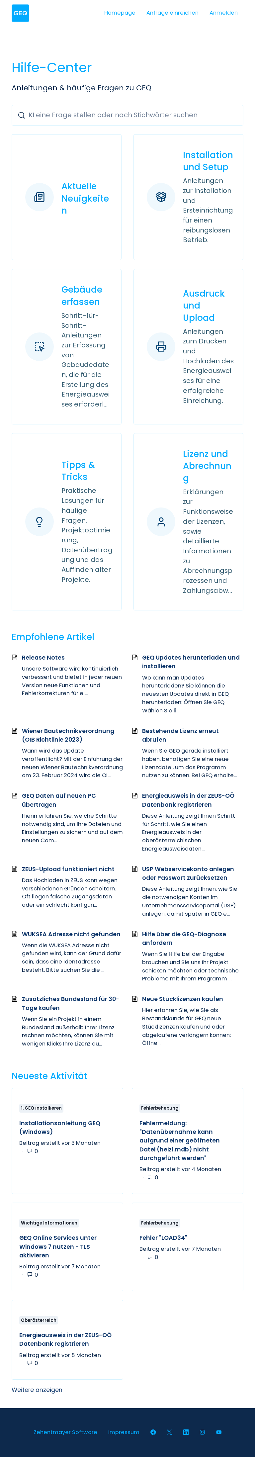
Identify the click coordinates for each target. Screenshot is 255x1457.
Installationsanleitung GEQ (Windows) (59, 1129)
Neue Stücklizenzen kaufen (182, 1001)
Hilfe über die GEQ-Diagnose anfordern (184, 940)
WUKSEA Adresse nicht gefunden (71, 936)
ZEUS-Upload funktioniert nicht (68, 871)
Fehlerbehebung (160, 1110)
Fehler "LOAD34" (163, 1240)
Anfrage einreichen (172, 13)
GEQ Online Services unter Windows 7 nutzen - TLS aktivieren (58, 1249)
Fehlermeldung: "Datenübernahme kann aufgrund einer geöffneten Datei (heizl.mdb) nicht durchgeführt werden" (179, 1142)
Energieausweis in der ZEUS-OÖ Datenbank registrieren (188, 802)
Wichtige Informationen (49, 1225)
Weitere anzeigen (76, 1392)
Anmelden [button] (224, 13)
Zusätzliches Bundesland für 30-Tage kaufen (70, 1005)
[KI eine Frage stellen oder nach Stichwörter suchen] (127, 115)
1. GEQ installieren (41, 1110)
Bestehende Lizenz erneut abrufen (180, 737)
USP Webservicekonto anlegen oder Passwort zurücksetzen (188, 875)
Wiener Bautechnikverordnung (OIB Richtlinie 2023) (68, 737)
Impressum (123, 1432)
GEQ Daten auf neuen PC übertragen (59, 802)
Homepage (119, 13)
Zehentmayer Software (65, 1432)
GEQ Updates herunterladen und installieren (191, 664)
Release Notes (43, 660)
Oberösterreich (38, 1323)
